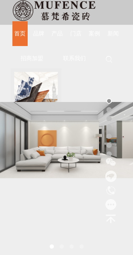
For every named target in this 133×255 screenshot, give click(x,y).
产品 (57, 33)
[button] (52, 246)
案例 (94, 33)
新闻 (113, 33)
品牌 (38, 33)
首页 (20, 33)
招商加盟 (32, 58)
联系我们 (74, 58)
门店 (76, 33)
